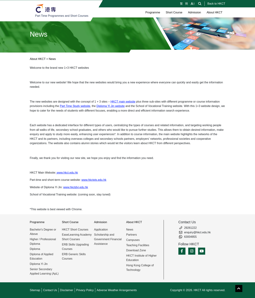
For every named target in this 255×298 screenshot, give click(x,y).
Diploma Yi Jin (39, 263)
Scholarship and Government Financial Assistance (108, 239)
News (129, 229)
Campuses (133, 239)
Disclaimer (66, 290)
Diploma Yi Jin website (111, 106)
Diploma (35, 248)
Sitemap (35, 290)
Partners (131, 234)
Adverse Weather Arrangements (117, 290)
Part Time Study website (75, 106)
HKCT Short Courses (75, 229)
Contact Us (50, 290)
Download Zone (136, 250)
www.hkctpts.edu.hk (93, 179)
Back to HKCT (216, 3)
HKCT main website (123, 101)
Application (101, 229)
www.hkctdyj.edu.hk (75, 187)
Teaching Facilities (137, 245)
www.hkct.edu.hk (67, 172)
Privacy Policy (85, 290)
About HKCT (38, 58)
